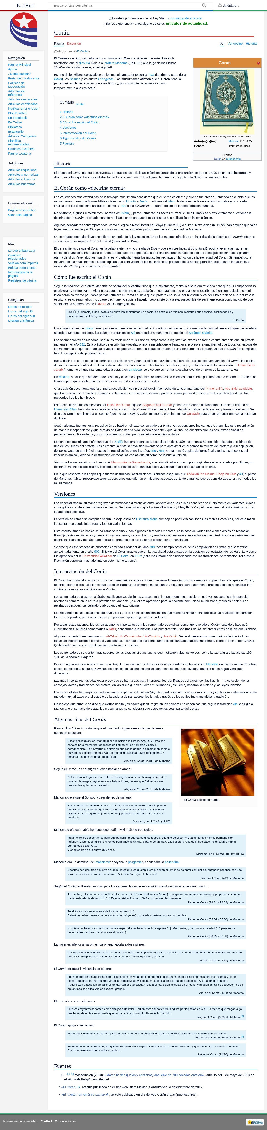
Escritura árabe (147, 519)
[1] (242, 1016)
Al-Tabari (112, 636)
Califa (119, 441)
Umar (168, 405)
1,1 (72, 1074)
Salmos (75, 79)
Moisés (131, 201)
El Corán (82, 51)
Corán (217, 158)
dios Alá (84, 63)
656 (161, 450)
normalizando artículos (186, 18)
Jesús (144, 201)
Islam (125, 213)
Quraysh (193, 413)
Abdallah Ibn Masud (200, 474)
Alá (133, 332)
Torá (151, 74)
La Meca (135, 369)
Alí (241, 474)
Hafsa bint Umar (118, 405)
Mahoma (234, 141)
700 (152, 547)
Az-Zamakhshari (131, 636)
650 (153, 450)
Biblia (58, 79)
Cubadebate (233, 158)
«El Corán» (69, 1087)
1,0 (68, 1074)
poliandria (172, 862)
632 (82, 344)
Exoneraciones (65, 1121)
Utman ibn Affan (65, 409)
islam (171, 201)
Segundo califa (152, 405)
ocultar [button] (80, 104)
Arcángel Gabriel (200, 332)
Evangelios (105, 79)
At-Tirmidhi (152, 636)
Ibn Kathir (170, 636)
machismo (103, 862)
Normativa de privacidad (20, 1121)
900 (96, 551)
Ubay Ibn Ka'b (226, 474)
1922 (138, 556)
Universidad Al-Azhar (97, 556)
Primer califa (214, 388)
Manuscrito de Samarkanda (130, 462)
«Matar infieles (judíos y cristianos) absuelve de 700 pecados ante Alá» (155, 1075)
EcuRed (25, 5)
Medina (64, 377)
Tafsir (112, 629)
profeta (109, 63)
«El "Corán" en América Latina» (83, 1094)
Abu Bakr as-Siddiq (238, 388)
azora (102, 304)
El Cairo (122, 556)
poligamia (135, 862)
